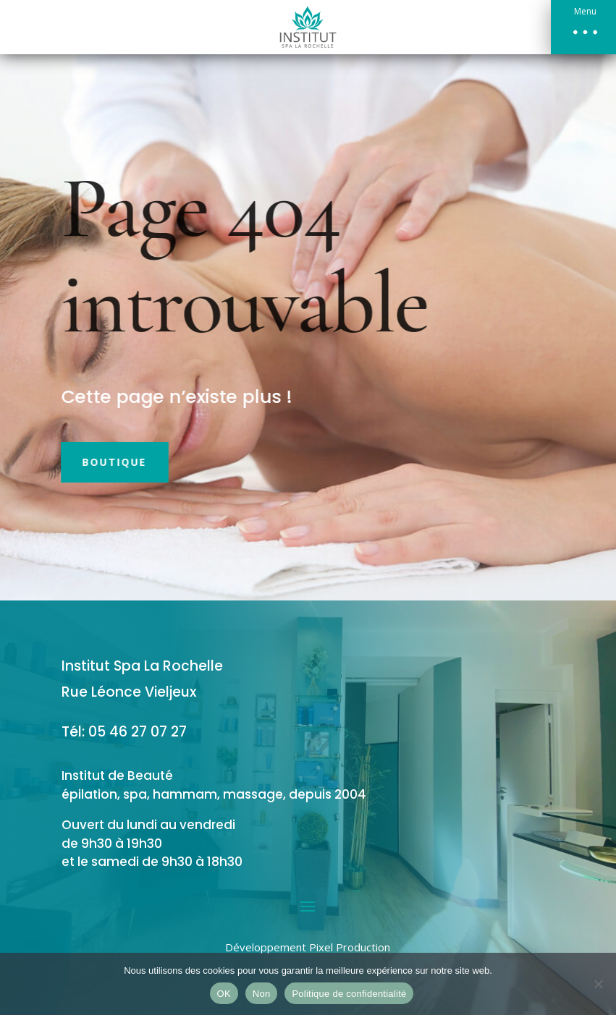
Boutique (99, 462)
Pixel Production (349, 947)
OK (224, 993)
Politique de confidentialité (349, 993)
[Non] (598, 984)
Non (262, 993)
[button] (583, 27)
